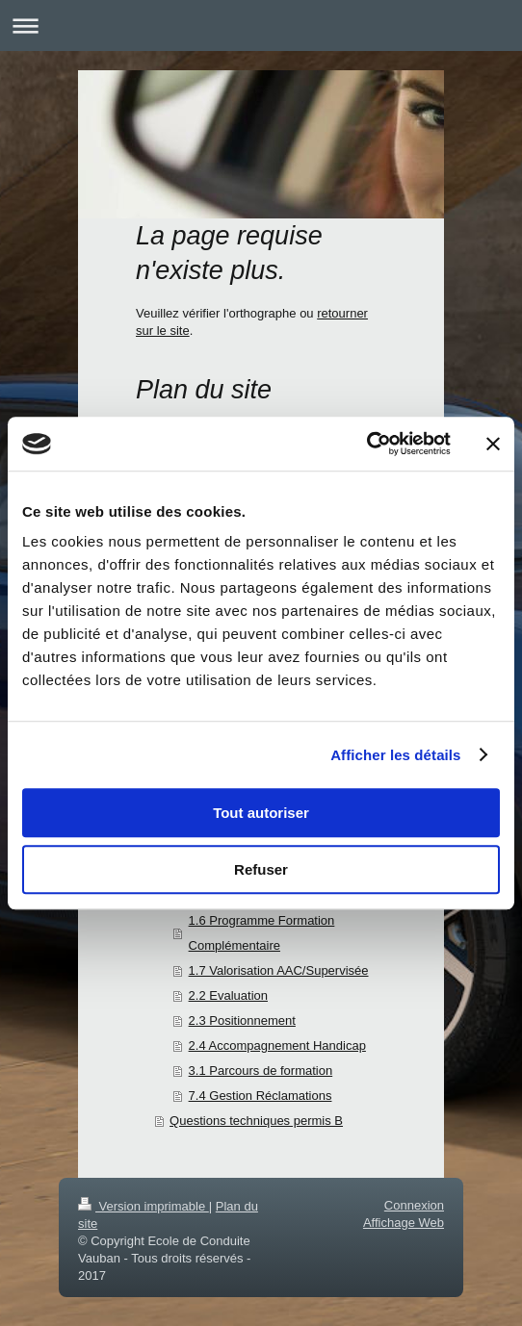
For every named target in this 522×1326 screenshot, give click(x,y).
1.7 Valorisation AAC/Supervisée (279, 970)
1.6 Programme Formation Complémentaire (262, 933)
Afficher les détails (395, 755)
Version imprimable (143, 1206)
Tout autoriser (261, 812)
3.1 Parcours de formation (261, 1070)
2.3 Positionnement (242, 1020)
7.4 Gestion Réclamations (260, 1095)
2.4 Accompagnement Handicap (277, 1045)
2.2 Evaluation (228, 995)
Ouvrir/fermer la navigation (261, 25)
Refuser (261, 869)
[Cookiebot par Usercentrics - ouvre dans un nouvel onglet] (366, 443)
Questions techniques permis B (256, 1120)
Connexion (414, 1205)
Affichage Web (403, 1222)
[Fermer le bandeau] (493, 443)
